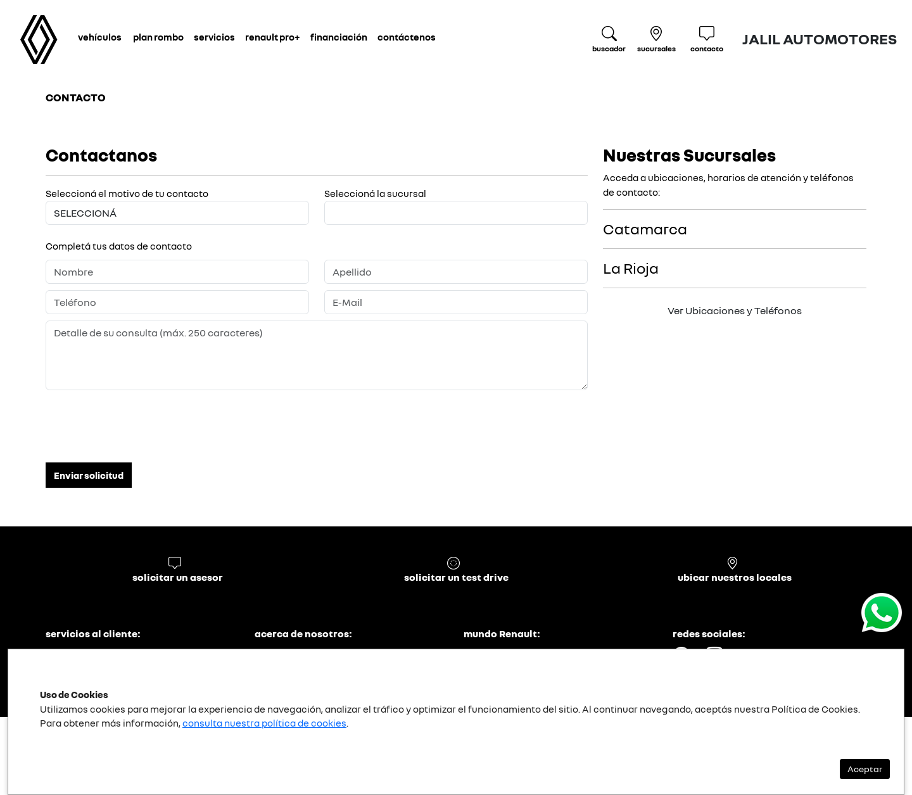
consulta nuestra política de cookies (264, 722)
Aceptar (864, 768)
